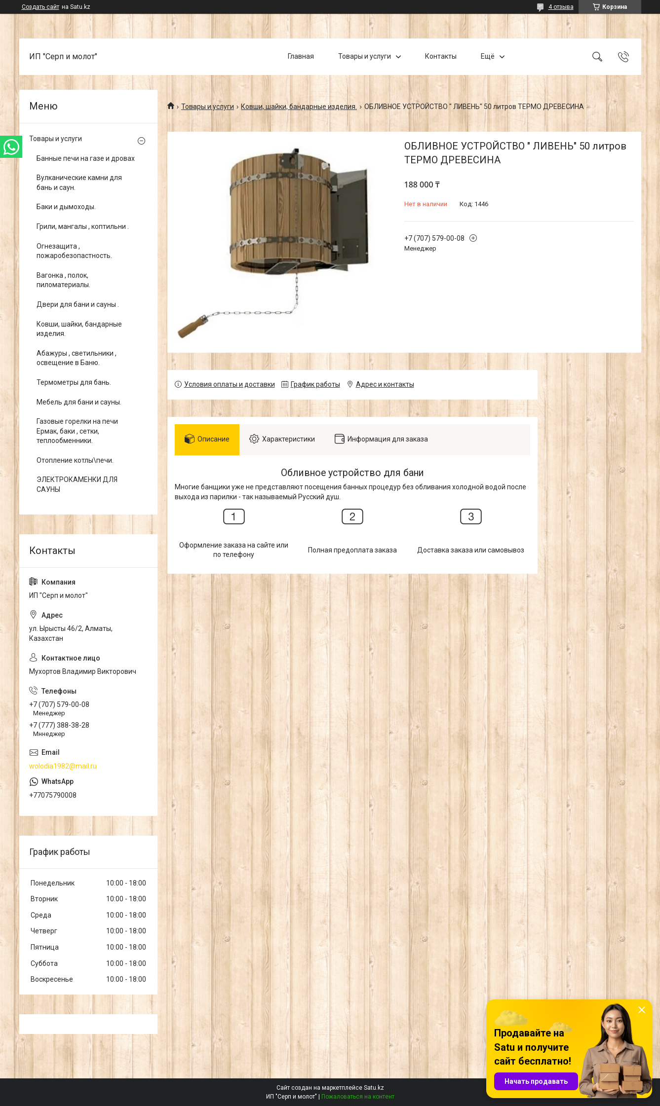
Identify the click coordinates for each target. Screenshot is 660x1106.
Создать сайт (40, 6)
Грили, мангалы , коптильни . (83, 226)
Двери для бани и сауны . (78, 304)
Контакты (441, 56)
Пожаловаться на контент (357, 1096)
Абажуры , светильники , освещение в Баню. (76, 358)
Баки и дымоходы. (66, 207)
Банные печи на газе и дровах (86, 158)
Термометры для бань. (74, 382)
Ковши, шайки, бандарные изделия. (299, 107)
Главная (301, 56)
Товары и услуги (364, 56)
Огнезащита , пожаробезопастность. (74, 251)
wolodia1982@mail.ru (63, 766)
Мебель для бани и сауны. (79, 402)
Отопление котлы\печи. (75, 460)
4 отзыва (561, 6)
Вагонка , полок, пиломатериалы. (63, 280)
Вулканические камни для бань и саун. (79, 182)
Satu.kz (374, 1087)
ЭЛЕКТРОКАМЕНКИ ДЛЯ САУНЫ (77, 484)
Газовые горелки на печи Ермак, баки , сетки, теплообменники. (77, 430)
